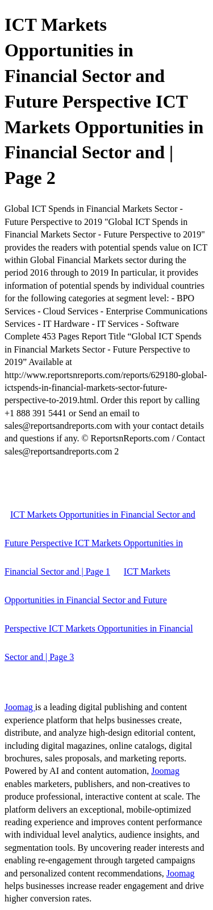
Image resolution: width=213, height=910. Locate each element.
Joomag (20, 707)
